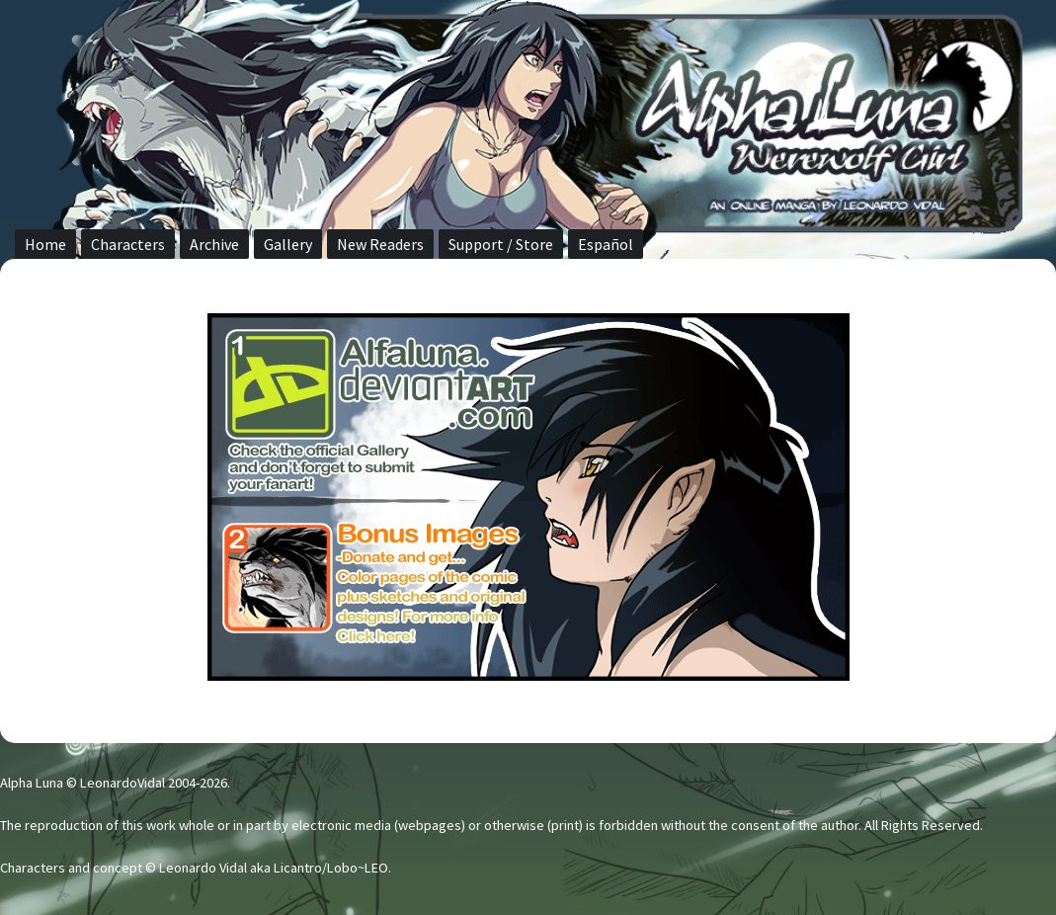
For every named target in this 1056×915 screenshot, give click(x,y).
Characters (128, 244)
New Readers (380, 244)
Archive (214, 244)
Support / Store (500, 244)
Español (605, 244)
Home (45, 244)
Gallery (288, 244)
